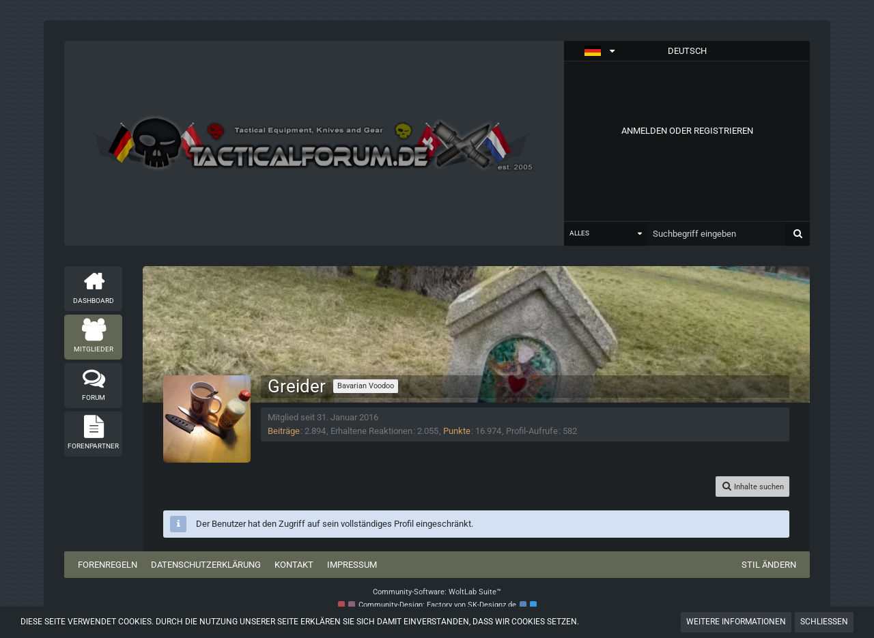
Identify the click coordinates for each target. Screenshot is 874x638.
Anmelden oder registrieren (687, 131)
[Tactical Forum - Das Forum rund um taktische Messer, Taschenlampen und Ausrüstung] (314, 143)
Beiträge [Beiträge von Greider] (284, 431)
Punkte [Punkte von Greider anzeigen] (456, 431)
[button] (687, 51)
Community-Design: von (437, 604)
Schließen (824, 621)
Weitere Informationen (736, 621)
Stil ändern (769, 565)
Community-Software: (437, 592)
